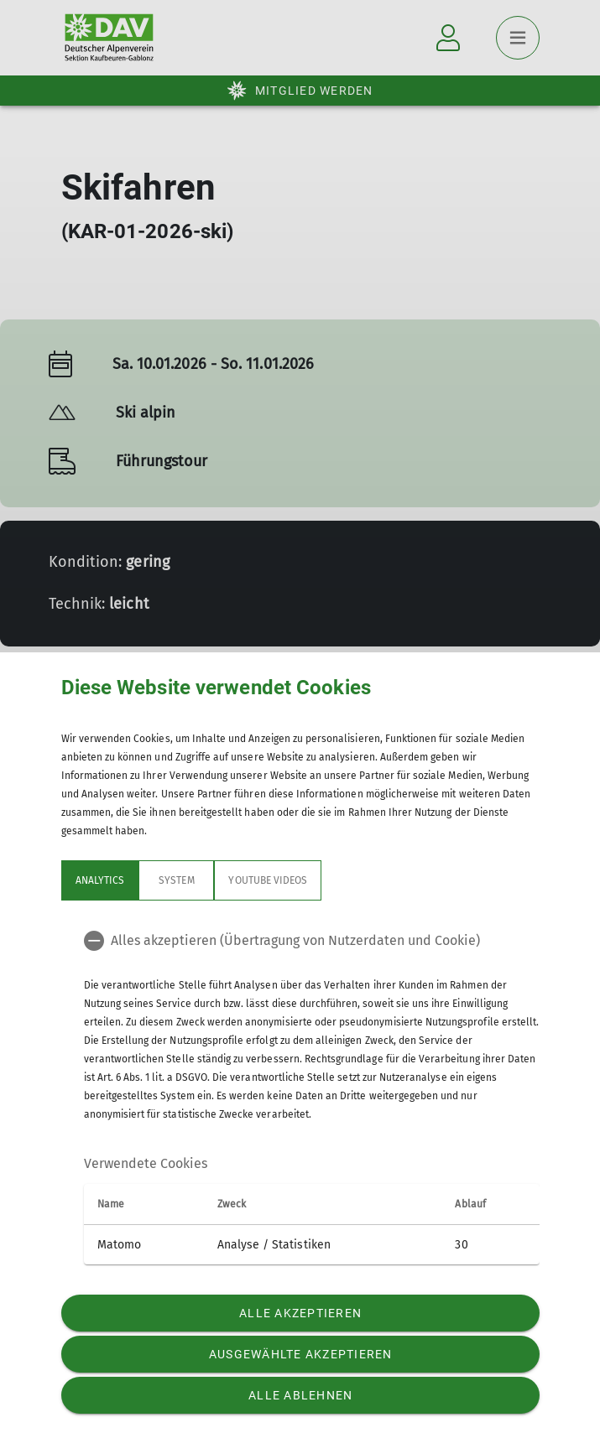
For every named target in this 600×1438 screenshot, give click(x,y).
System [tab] (176, 880)
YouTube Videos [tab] (267, 880)
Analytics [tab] (100, 880)
